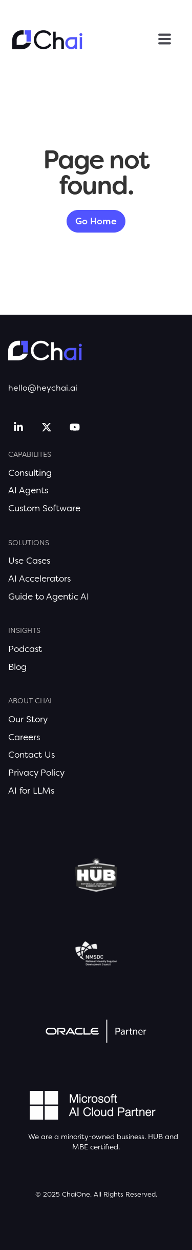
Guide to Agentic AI (48, 596)
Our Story (28, 719)
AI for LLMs (31, 790)
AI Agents (28, 490)
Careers (24, 737)
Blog (17, 666)
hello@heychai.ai (42, 387)
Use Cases (29, 560)
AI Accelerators (39, 578)
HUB (155, 1136)
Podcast (25, 649)
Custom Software (44, 508)
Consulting (30, 472)
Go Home (96, 221)
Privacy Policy (36, 772)
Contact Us (31, 754)
